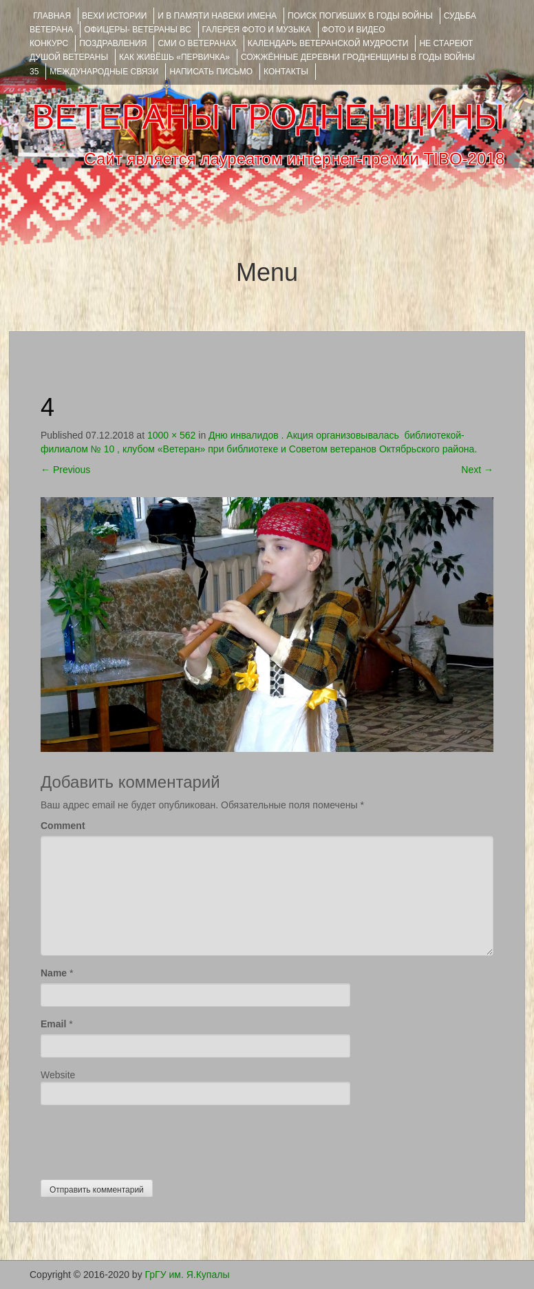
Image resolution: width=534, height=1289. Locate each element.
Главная (52, 16)
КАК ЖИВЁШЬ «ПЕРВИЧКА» (174, 57)
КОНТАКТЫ (286, 71)
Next (477, 469)
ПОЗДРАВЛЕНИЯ (113, 43)
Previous (65, 469)
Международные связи (104, 71)
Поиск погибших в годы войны (360, 16)
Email (53, 1023)
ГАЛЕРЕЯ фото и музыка (256, 29)
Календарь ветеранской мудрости (328, 43)
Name (54, 972)
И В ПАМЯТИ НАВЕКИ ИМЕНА (217, 16)
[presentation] (145, 1139)
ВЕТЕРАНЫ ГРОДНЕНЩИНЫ (268, 117)
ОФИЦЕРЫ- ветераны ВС (137, 29)
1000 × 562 (171, 435)
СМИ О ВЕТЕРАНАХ (197, 43)
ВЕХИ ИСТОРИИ (114, 16)
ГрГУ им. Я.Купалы (187, 1274)
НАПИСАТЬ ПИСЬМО (211, 71)
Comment (63, 825)
